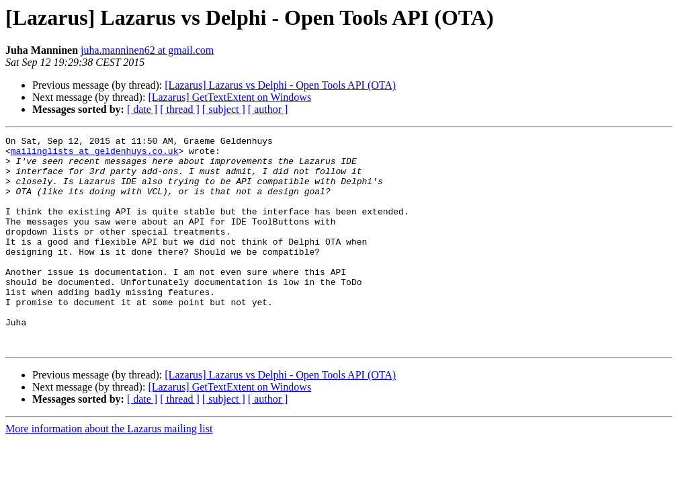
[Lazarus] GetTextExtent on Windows (229, 97)
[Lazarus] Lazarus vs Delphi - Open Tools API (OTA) (280, 85)
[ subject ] (223, 109)
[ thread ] (180, 109)
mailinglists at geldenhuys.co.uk (95, 155)
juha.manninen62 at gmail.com (147, 50)
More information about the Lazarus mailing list (108, 471)
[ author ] (268, 109)
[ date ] (142, 109)
